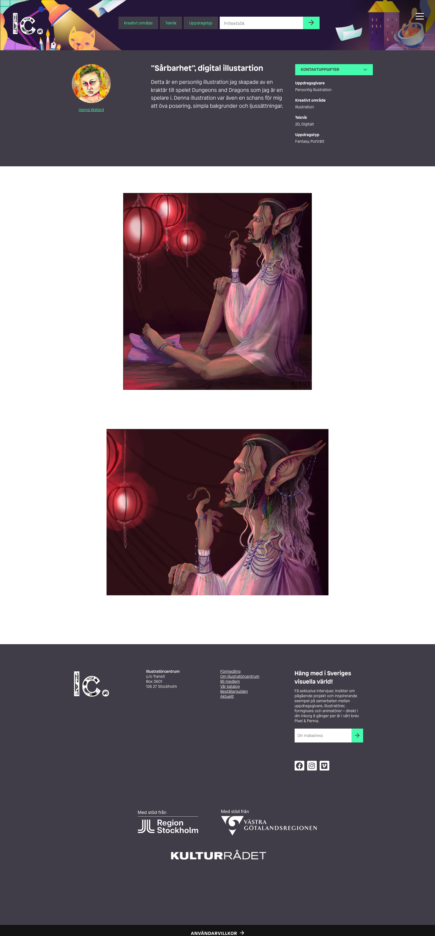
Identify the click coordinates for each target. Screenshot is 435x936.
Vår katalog (230, 686)
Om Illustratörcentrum (239, 676)
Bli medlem (230, 681)
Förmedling (230, 671)
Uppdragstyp (201, 23)
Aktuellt (227, 696)
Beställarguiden (234, 691)
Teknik (170, 23)
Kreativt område (138, 23)
